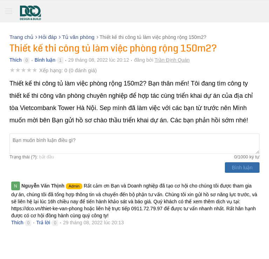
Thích (15, 60)
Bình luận (45, 60)
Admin (74, 186)
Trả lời (43, 222)
